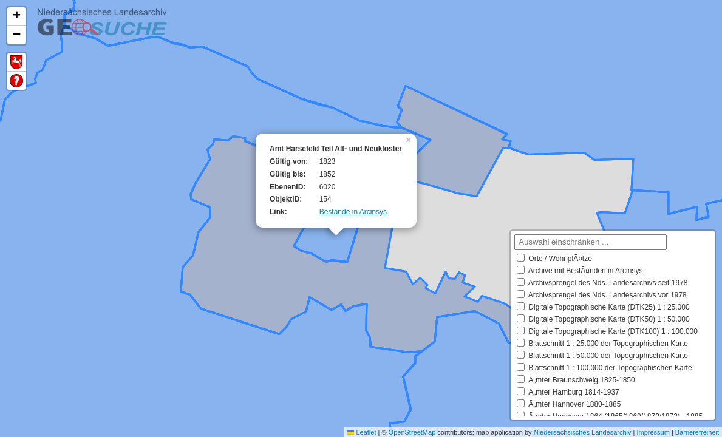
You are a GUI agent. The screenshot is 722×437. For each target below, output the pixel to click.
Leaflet (361, 432)
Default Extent (16, 62)
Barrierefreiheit (697, 432)
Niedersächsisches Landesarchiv (583, 432)
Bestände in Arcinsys (353, 212)
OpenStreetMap (412, 432)
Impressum (652, 432)
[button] (410, 139)
